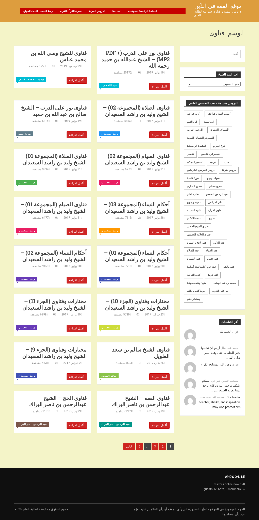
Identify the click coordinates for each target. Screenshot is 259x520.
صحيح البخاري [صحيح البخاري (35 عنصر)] (194, 186)
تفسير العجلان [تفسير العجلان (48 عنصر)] (195, 162)
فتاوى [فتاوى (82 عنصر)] (211, 218)
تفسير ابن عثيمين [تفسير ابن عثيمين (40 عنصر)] (210, 154)
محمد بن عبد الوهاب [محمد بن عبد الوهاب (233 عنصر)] (224, 283)
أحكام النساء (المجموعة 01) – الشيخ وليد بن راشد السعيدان (137, 256)
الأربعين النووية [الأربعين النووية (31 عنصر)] (195, 129)
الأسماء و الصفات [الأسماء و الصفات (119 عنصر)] (219, 129)
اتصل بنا (116, 11)
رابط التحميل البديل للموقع (38, 11)
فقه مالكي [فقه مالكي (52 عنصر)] (228, 266)
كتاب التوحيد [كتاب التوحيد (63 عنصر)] (194, 274)
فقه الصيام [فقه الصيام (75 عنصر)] (211, 250)
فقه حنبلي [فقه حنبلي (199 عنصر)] (212, 258)
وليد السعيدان (109, 133)
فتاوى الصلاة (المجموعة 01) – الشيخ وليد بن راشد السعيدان (54, 159)
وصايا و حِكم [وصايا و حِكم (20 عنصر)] (193, 298)
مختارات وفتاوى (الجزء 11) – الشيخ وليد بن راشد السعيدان (54, 304)
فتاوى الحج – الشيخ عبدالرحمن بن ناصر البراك (58, 401)
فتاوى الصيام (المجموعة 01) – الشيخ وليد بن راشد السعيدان (53, 207)
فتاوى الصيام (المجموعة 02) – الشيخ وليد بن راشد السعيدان (136, 159)
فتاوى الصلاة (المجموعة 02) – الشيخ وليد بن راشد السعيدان (136, 110)
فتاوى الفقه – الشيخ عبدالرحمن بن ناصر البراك (141, 401)
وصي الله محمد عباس (31, 79)
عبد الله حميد (109, 85)
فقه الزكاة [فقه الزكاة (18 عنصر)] (218, 242)
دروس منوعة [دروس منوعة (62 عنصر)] (229, 170)
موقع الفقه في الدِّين (218, 6)
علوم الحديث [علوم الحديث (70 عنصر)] (194, 210)
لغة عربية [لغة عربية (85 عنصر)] (213, 274)
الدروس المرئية (96, 11)
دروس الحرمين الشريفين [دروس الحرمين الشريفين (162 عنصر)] (200, 170)
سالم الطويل (109, 375)
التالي (129, 446)
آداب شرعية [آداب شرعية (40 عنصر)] (193, 113)
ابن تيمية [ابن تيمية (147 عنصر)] (209, 121)
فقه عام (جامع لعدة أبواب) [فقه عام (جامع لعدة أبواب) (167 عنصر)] (201, 266)
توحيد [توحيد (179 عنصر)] (213, 162)
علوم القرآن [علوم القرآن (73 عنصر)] (215, 210)
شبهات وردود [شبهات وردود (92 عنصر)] (213, 178)
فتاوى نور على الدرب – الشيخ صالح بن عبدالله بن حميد (54, 110)
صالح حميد (24, 133)
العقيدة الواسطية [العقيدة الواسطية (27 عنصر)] (196, 145)
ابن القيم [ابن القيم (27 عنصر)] (192, 121)
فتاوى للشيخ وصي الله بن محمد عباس (59, 56)
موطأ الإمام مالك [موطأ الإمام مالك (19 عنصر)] (196, 290)
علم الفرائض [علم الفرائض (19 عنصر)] (215, 202)
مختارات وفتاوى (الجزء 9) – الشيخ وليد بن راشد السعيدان (54, 352)
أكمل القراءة (76, 80)
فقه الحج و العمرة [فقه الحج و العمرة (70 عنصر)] (196, 242)
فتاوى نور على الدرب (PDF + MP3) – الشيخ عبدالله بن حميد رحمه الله (135, 59)
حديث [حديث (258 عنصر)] (226, 162)
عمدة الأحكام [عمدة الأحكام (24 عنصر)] (194, 218)
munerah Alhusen (212, 397)
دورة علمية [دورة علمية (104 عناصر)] (193, 178)
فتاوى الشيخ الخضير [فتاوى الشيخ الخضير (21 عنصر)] (197, 226)
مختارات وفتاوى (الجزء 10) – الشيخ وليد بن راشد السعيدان (137, 304)
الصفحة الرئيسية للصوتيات (142, 11)
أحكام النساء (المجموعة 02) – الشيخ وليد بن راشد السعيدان (54, 256)
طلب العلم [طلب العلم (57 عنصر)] (192, 194)
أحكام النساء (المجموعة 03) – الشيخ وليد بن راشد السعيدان (136, 207)
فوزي (235, 364)
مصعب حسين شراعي (225, 381)
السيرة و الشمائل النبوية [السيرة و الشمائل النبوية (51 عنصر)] (200, 137)
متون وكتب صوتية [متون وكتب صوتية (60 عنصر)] (196, 283)
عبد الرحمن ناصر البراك (32, 424)
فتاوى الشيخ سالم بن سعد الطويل (141, 352)
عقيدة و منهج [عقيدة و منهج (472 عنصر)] (194, 202)
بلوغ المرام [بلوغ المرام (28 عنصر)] (219, 145)
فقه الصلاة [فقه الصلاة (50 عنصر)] (192, 250)
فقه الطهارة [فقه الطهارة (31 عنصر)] (193, 258)
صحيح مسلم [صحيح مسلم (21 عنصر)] (215, 186)
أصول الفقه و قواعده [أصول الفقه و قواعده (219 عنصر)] (218, 113)
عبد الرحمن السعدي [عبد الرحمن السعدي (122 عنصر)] (217, 194)
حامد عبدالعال (230, 348)
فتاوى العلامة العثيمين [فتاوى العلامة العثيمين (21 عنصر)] (198, 234)
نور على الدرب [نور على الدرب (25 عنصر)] (220, 290)
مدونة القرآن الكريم (71, 11)
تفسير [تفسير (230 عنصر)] (190, 154)
